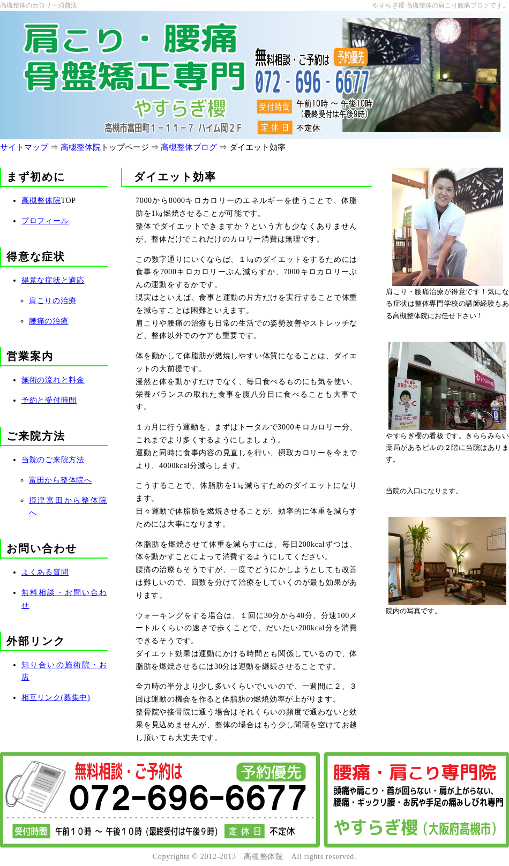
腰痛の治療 (49, 321)
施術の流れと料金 (53, 380)
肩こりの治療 (52, 301)
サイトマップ (24, 147)
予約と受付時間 (49, 400)
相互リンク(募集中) (55, 698)
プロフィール (45, 221)
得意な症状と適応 (53, 280)
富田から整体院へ (60, 480)
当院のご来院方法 (53, 460)
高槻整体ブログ (189, 147)
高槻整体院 (81, 147)
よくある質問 (45, 572)
